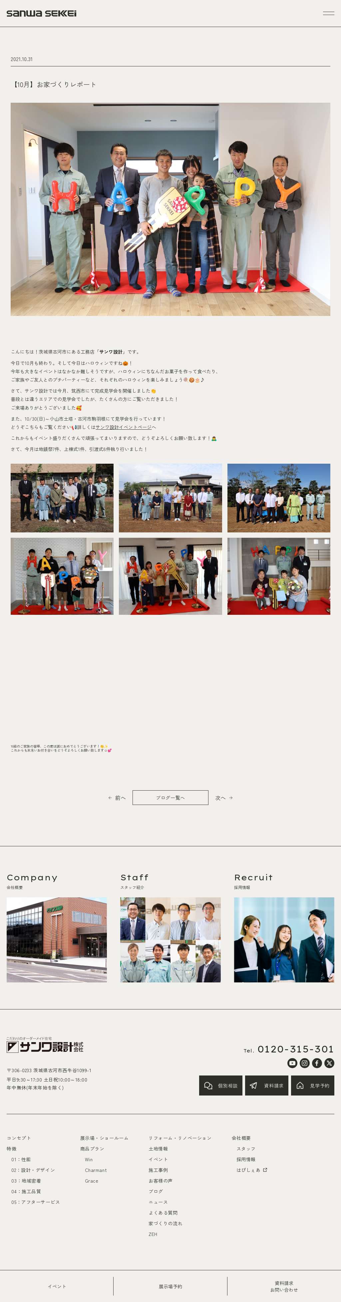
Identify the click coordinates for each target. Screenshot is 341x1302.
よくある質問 (163, 1212)
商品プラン (92, 1148)
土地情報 (158, 1148)
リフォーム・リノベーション (180, 1138)
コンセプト (19, 1138)
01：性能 (21, 1159)
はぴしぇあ (252, 1170)
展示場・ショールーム (104, 1138)
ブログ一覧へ (170, 797)
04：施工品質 (26, 1191)
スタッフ (246, 1148)
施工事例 (158, 1170)
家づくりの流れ (165, 1223)
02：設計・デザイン (33, 1170)
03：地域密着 (26, 1180)
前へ (120, 798)
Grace (92, 1180)
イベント (57, 1286)
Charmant (96, 1170)
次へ (220, 798)
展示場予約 (170, 1286)
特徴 (11, 1148)
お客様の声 (161, 1180)
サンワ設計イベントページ (124, 427)
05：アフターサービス (35, 1202)
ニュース (158, 1202)
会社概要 (241, 1138)
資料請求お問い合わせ (284, 1286)
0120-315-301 (295, 1049)
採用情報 (246, 1159)
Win (89, 1159)
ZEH (153, 1234)
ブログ (156, 1191)
